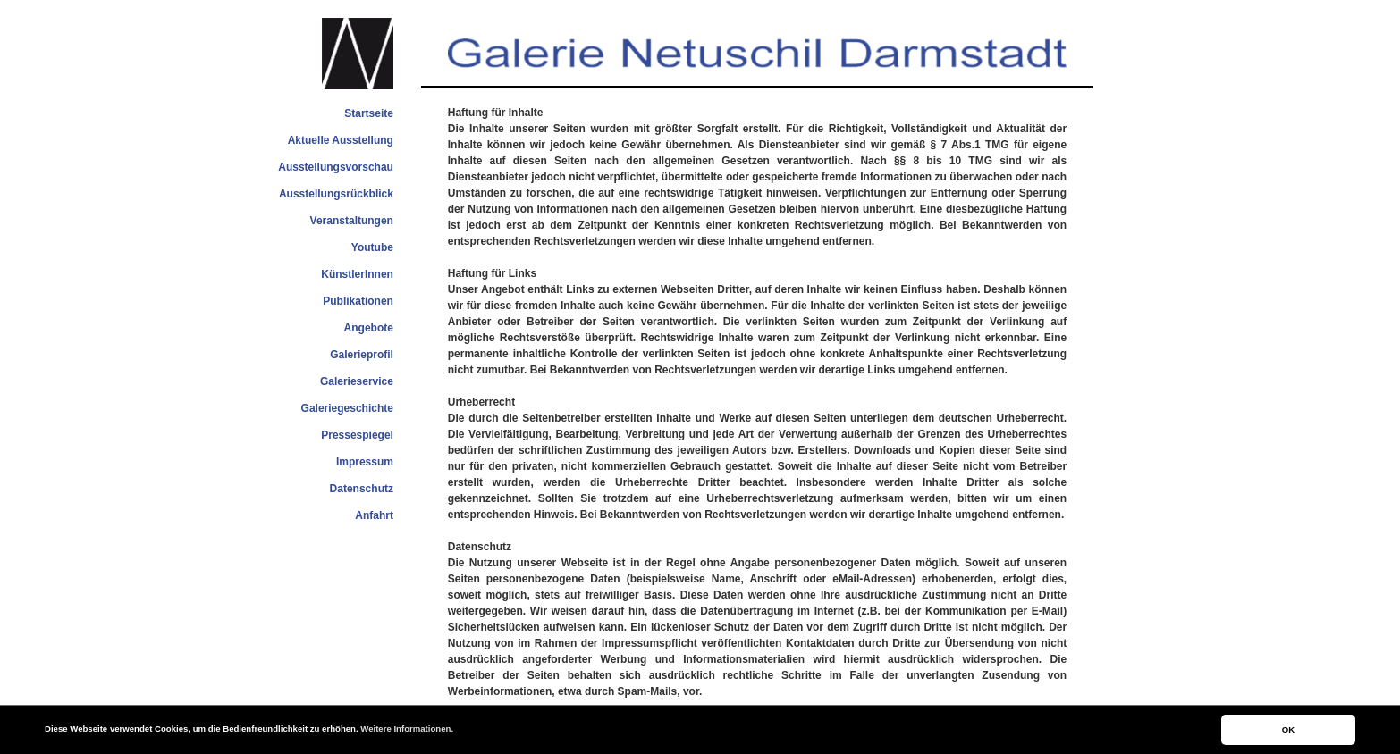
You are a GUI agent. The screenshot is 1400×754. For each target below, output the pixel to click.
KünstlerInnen (357, 274)
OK (1288, 729)
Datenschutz (361, 488)
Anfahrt (374, 515)
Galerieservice (356, 381)
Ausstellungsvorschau (335, 167)
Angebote (368, 328)
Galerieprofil (361, 354)
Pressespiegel (357, 435)
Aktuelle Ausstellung (340, 140)
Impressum (364, 462)
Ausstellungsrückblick (336, 194)
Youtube (372, 247)
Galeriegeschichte (347, 408)
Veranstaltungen (351, 220)
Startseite (368, 113)
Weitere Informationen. (406, 728)
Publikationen (358, 301)
